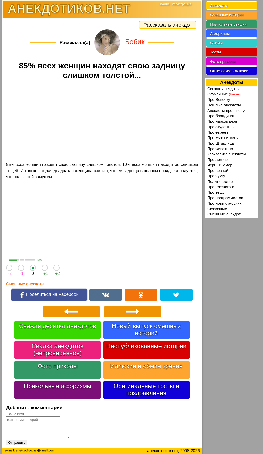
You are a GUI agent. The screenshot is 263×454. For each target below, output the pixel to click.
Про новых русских (224, 203)
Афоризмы (220, 33)
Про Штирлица (220, 143)
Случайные (224, 94)
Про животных (220, 148)
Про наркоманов (222, 121)
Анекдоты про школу (226, 110)
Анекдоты (219, 5)
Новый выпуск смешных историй (146, 329)
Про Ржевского (220, 187)
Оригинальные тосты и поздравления (146, 389)
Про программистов (225, 197)
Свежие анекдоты (223, 88)
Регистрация (181, 4)
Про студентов (220, 127)
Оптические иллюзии (229, 70)
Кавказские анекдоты (226, 154)
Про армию (217, 159)
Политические (220, 181)
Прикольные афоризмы (57, 385)
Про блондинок (221, 116)
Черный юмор (219, 165)
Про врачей (217, 170)
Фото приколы (57, 365)
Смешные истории (227, 15)
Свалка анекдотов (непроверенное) (57, 349)
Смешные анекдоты (25, 284)
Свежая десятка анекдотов (57, 325)
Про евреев (217, 132)
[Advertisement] (102, 121)
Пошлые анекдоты (224, 105)
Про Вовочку (218, 99)
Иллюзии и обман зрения (146, 365)
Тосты (215, 52)
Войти (164, 4)
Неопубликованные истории (146, 345)
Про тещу (216, 192)
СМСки (216, 43)
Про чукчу (216, 176)
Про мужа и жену (222, 137)
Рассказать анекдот (167, 25)
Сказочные (217, 208)
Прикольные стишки (228, 24)
